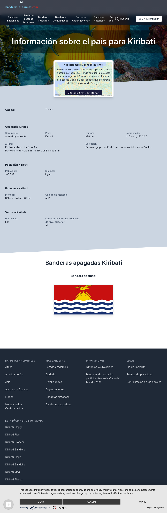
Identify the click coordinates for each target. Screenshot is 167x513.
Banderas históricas (99, 19)
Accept (91, 501)
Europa (9, 397)
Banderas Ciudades (43, 19)
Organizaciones (55, 389)
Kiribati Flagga (14, 479)
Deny (41, 501)
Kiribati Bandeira (15, 464)
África (8, 367)
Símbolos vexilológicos (99, 367)
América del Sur (14, 374)
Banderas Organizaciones (81, 19)
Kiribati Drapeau (14, 442)
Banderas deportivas (58, 404)
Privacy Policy (159, 508)
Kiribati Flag (12, 434)
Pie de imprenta (136, 367)
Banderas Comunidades (60, 19)
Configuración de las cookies (144, 382)
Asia (7, 382)
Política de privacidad (140, 374)
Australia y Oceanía (16, 389)
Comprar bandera (148, 19)
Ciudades (51, 374)
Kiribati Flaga (13, 457)
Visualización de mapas (83, 93)
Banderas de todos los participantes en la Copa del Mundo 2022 (103, 378)
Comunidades (54, 382)
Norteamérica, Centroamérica (14, 406)
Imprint (149, 508)
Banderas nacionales (13, 19)
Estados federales (57, 367)
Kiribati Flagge (14, 427)
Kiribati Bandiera (15, 449)
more (142, 501)
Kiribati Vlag (12, 472)
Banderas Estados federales (28, 19)
